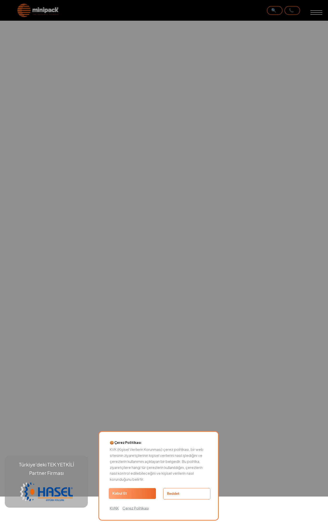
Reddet (173, 493)
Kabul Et (119, 493)
